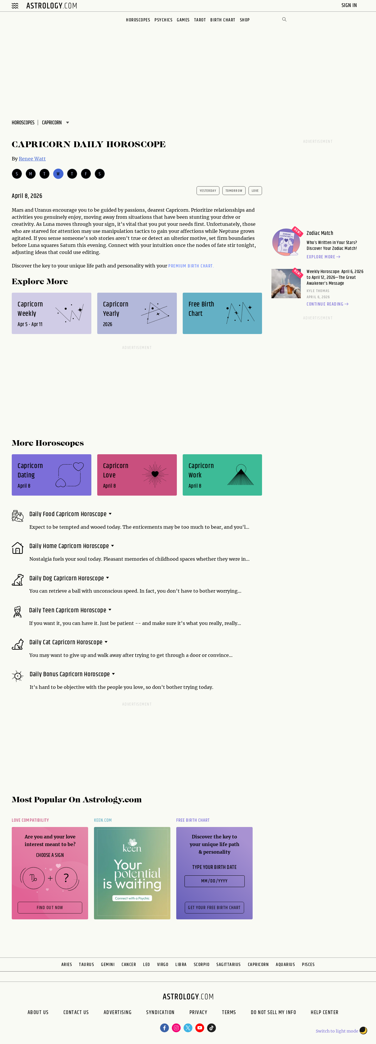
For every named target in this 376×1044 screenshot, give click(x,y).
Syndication (160, 1013)
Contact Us (76, 1013)
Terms (229, 1013)
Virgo (163, 964)
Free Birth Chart (193, 820)
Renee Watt (32, 159)
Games (183, 20)
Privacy (198, 1013)
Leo (146, 964)
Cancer (129, 964)
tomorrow (234, 191)
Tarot (200, 20)
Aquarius (285, 964)
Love (255, 191)
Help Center (325, 1013)
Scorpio (202, 964)
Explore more (324, 257)
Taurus (86, 964)
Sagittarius (228, 964)
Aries (66, 964)
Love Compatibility (30, 820)
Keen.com (103, 820)
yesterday (208, 191)
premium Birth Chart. (191, 266)
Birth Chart (223, 20)
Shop (245, 20)
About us (38, 1013)
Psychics (163, 20)
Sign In (350, 5)
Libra (181, 964)
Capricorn (258, 964)
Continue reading (328, 304)
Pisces (308, 964)
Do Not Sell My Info (273, 1013)
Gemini (108, 964)
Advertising (118, 1013)
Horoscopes (138, 20)
